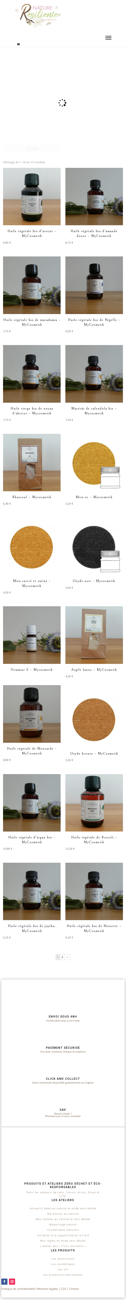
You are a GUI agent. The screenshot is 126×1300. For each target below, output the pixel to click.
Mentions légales (47, 1289)
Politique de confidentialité (18, 1289)
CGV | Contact (70, 1289)
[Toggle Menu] (108, 37)
